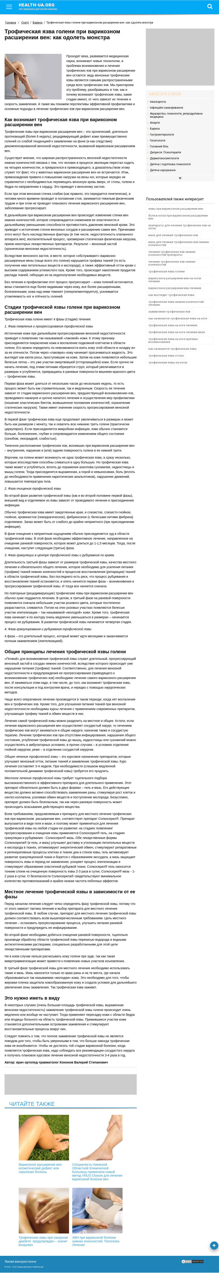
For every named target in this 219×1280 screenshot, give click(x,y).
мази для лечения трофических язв (173, 235)
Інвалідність (158, 101)
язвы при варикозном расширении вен (175, 208)
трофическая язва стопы (166, 355)
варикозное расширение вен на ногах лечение (174, 280)
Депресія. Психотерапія (165, 152)
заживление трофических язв (169, 311)
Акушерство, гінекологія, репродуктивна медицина (176, 115)
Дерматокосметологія (164, 158)
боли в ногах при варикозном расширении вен (178, 217)
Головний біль (159, 146)
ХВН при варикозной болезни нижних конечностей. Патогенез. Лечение (95, 1220)
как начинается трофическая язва (172, 348)
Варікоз (155, 128)
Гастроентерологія (162, 134)
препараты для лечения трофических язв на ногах (179, 227)
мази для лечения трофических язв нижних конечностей (178, 243)
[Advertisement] (180, 57)
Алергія (155, 122)
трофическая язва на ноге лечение (172, 325)
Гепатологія (157, 140)
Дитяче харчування (163, 170)
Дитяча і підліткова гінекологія (170, 164)
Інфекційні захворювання (166, 107)
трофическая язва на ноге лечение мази (176, 332)
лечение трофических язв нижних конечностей (171, 263)
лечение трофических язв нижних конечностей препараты (171, 253)
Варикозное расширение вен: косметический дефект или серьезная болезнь (46, 1144)
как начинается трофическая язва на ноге (177, 318)
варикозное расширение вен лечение (174, 288)
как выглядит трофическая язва (171, 295)
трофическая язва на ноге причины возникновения (173, 340)
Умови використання (20, 1269)
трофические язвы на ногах (167, 362)
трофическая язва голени (166, 271)
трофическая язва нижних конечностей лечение (176, 303)
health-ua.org (41, 6)
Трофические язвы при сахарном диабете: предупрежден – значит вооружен (46, 1222)
